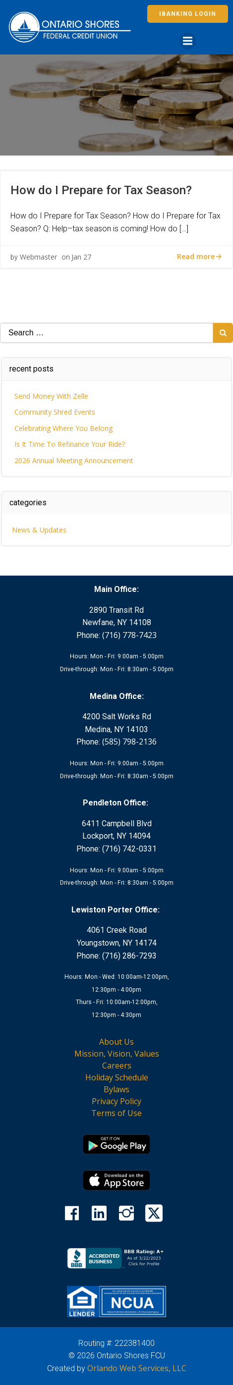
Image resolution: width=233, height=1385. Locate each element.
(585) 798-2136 (129, 741)
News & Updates (39, 529)
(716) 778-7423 (129, 635)
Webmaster (38, 257)
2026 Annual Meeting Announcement (73, 460)
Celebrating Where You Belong (63, 428)
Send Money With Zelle (51, 396)
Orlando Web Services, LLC (136, 1368)
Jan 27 (81, 257)
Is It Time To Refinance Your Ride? (69, 444)
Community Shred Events (54, 412)
